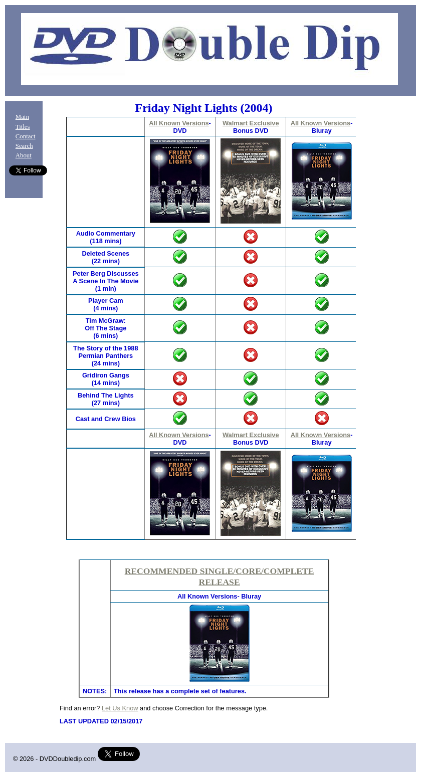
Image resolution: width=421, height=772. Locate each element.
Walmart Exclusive (251, 123)
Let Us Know (120, 708)
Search (24, 145)
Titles (23, 126)
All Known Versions (178, 123)
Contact (26, 136)
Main (22, 116)
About (24, 155)
